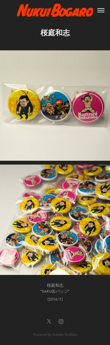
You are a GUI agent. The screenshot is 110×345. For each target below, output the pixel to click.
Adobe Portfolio (65, 334)
